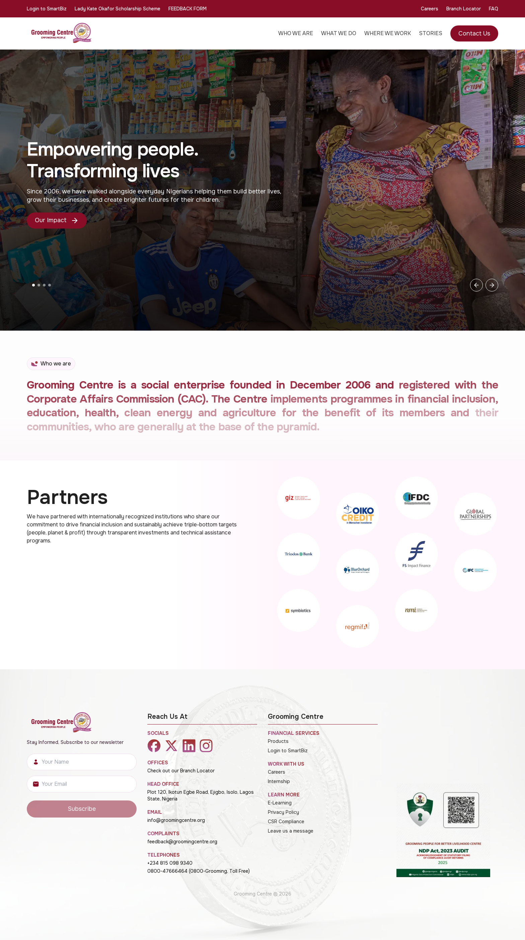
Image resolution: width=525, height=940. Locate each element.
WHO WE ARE (295, 33)
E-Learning (280, 803)
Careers (429, 9)
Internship (279, 781)
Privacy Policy (283, 812)
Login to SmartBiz (47, 9)
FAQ (493, 9)
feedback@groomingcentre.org (182, 842)
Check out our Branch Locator (181, 771)
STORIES (430, 33)
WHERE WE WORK (387, 33)
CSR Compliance (286, 822)
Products (278, 741)
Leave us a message (290, 831)
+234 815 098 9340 (170, 863)
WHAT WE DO (338, 33)
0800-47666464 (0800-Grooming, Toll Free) (198, 871)
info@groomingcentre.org (176, 820)
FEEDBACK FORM (187, 9)
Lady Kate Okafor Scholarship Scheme (117, 9)
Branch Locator (463, 9)
